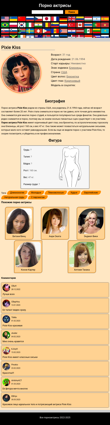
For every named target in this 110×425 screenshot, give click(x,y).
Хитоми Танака (82, 269)
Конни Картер (28, 269)
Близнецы (75, 67)
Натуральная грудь (14, 197)
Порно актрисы (55, 5)
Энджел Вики (91, 236)
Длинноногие (17, 192)
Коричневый (72, 80)
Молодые (36, 192)
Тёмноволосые (56, 192)
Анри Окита (55, 236)
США (64, 72)
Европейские (91, 192)
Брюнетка (72, 76)
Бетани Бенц (19, 236)
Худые (74, 192)
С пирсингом (38, 197)
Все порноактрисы (49, 417)
